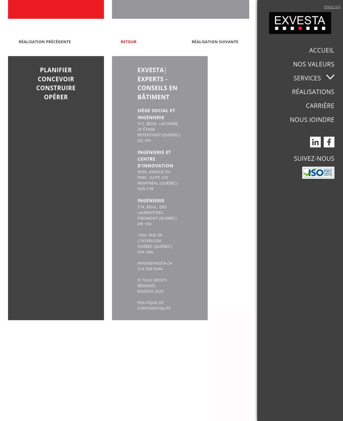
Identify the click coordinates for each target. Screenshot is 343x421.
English (332, 6)
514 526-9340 (150, 280)
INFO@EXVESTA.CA (154, 275)
